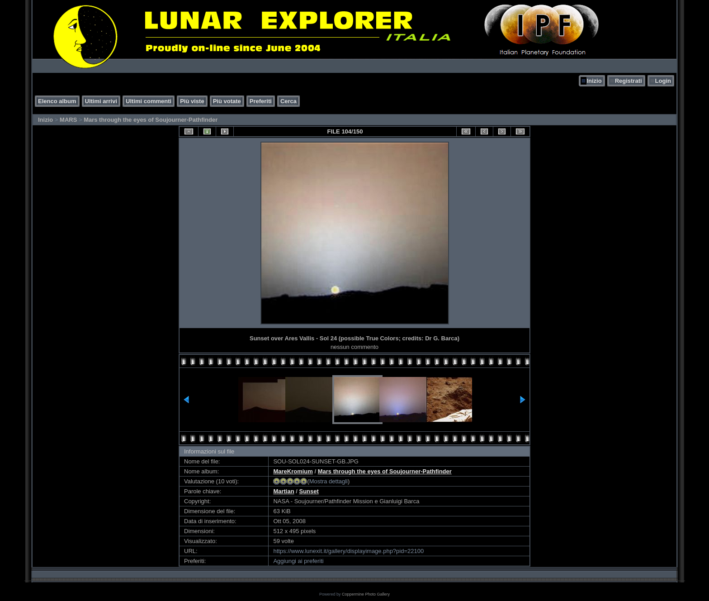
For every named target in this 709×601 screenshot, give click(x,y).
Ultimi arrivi (101, 101)
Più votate (227, 101)
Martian (283, 491)
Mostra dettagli (328, 481)
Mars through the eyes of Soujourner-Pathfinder (150, 119)
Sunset (308, 491)
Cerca (288, 101)
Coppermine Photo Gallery (366, 594)
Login (663, 80)
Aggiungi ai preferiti (298, 561)
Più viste (192, 101)
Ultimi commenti (148, 101)
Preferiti (261, 101)
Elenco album (57, 101)
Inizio (593, 80)
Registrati (628, 80)
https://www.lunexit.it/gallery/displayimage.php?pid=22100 (348, 551)
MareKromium (292, 471)
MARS (68, 119)
